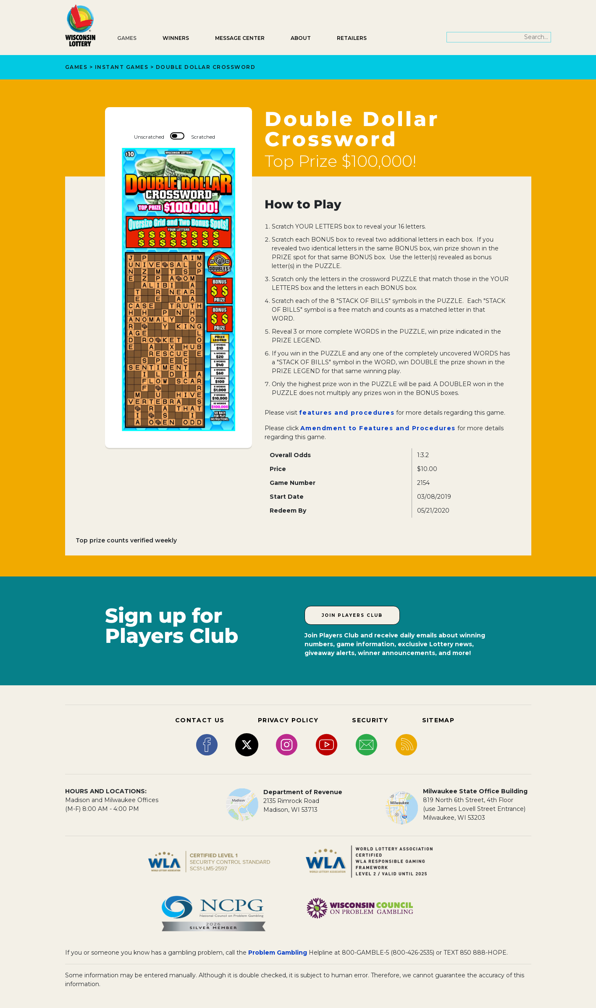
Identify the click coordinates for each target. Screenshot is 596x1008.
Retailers (352, 38)
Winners (176, 38)
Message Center (240, 38)
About (301, 38)
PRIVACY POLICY (288, 720)
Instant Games (122, 67)
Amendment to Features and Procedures (378, 428)
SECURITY (370, 720)
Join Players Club (352, 615)
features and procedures (347, 412)
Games (127, 38)
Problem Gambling (277, 952)
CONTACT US (199, 720)
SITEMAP (438, 720)
